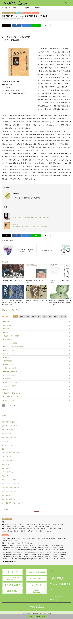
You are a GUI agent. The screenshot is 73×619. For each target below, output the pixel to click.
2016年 (64, 538)
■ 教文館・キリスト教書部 (11, 336)
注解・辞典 (6, 456)
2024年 (23, 538)
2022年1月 (54, 556)
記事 (5, 441)
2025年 (18, 538)
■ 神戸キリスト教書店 (9, 375)
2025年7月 (13, 547)
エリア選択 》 (7, 316)
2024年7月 (35, 549)
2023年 (28, 538)
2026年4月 (11, 545)
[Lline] (36, 25)
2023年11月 (28, 552)
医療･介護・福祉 (8, 429)
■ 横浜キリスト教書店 (9, 350)
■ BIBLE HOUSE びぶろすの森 (12, 371)
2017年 (59, 538)
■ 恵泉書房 (6, 328)
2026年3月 (18, 545)
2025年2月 (47, 547)
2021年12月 (61, 556)
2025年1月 (54, 547)
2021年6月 (41, 559)
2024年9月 (21, 549)
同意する (31, 616)
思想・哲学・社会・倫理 (9, 13)
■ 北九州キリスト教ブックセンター (13, 393)
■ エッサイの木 (7, 325)
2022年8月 (6, 556)
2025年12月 (40, 545)
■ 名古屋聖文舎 (7, 361)
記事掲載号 (5, 545)
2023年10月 (35, 552)
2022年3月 (40, 556)
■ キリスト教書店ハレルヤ (11, 396)
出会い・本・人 (16, 543)
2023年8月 (35, 13)
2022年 (33, 538)
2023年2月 (26, 554)
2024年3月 (62, 549)
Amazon (9, 93)
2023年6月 (63, 552)
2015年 (5, 540)
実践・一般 (6, 476)
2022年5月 (26, 556)
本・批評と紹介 (27, 13)
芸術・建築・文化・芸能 (10, 437)
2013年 (15, 540)
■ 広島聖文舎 (7, 378)
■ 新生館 (5, 389)
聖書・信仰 (6, 468)
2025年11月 (47, 545)
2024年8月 (28, 549)
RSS (36, 610)
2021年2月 (6, 561)
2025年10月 (55, 545)
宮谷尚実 (10, 240)
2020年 (44, 538)
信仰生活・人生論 (8, 499)
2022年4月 (33, 556)
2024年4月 (55, 549)
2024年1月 (13, 552)
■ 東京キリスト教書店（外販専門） (13, 346)
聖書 (4, 449)
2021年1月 (13, 561)
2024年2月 (6, 552)
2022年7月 (13, 556)
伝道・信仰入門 (8, 495)
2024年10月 (14, 549)
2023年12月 (20, 552)
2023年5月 (6, 554)
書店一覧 (23, 93)
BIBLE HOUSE (16, 93)
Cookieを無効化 (40, 616)
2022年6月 (20, 556)
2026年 (13, 538)
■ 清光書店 (6, 354)
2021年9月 (21, 559)
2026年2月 (25, 545)
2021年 (39, 538)
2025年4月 (33, 547)
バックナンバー (6, 538)
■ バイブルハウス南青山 (10, 343)
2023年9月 (42, 552)
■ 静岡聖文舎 (7, 357)
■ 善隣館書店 (7, 321)
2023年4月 (13, 554)
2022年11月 (48, 554)
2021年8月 (28, 559)
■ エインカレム (7, 339)
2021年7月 (35, 559)
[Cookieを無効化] (71, 615)
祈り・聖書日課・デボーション (12, 503)
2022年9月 (63, 554)
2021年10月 (14, 559)
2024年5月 (48, 549)
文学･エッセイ (7, 445)
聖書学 (5, 464)
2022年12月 (41, 554)
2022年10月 (56, 554)
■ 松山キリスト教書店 (9, 386)
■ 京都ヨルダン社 (8, 364)
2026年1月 (32, 545)
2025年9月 (62, 545)
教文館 (19, 13)
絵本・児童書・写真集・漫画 (11, 453)
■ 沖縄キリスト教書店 (9, 400)
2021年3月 (62, 559)
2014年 (10, 540)
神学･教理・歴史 (8, 472)
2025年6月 (20, 547)
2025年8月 (6, 547)
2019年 (49, 538)
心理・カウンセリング (9, 426)
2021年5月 (48, 559)
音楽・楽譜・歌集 (8, 460)
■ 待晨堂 (5, 332)
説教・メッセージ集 (9, 480)
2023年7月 (56, 552)
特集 (22, 543)
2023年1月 (33, 554)
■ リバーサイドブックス (10, 382)
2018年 (54, 538)
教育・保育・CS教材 (9, 422)
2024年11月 (6, 549)
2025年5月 (26, 547)
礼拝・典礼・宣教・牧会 (10, 487)
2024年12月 (61, 547)
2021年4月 (55, 559)
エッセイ (8, 543)
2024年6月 (41, 549)
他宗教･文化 (6, 433)
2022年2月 (47, 556)
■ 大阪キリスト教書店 (9, 368)
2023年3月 (20, 554)
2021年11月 (6, 559)
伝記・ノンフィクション (10, 483)
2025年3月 (40, 547)
